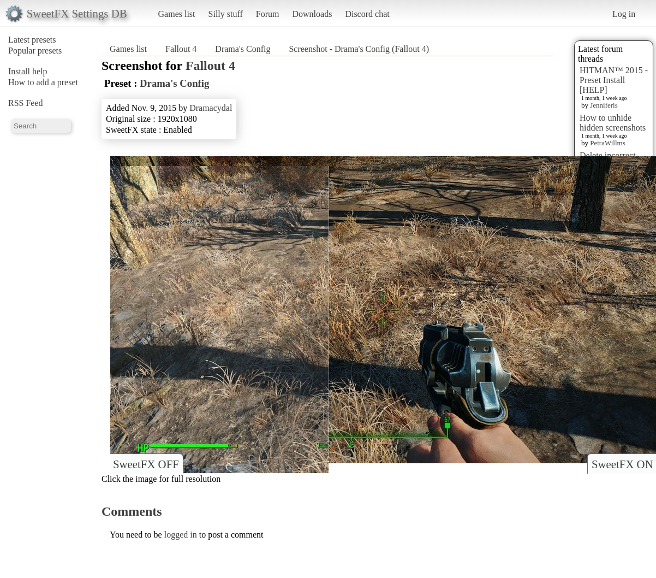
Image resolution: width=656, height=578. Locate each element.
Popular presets (35, 50)
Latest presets (32, 39)
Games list (176, 14)
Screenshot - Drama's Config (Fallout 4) (359, 49)
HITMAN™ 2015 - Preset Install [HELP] (614, 80)
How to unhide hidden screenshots (613, 122)
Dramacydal (210, 108)
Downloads (312, 14)
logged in (180, 534)
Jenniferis (604, 105)
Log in (623, 14)
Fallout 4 (180, 49)
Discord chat (367, 14)
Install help (27, 71)
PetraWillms (607, 143)
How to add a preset (43, 82)
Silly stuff (225, 14)
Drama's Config (242, 49)
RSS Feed (25, 103)
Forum (267, 14)
